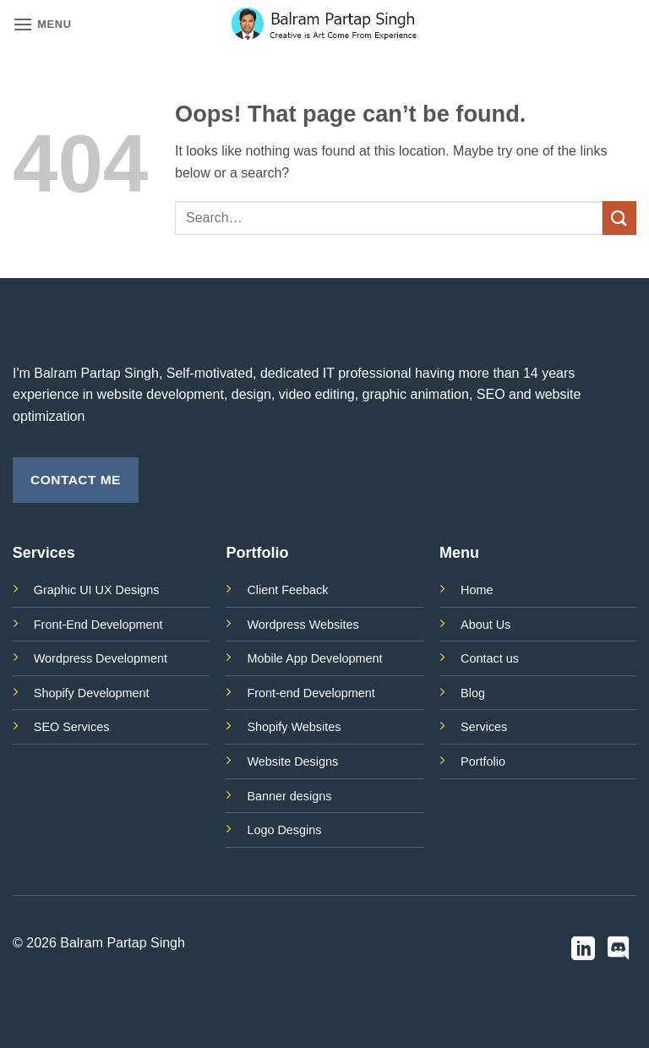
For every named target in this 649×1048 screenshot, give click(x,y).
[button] (42, 24)
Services (484, 727)
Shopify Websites (294, 727)
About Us (485, 624)
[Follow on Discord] (618, 950)
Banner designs (289, 796)
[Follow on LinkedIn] (583, 950)
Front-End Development (98, 624)
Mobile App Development (314, 658)
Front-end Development (310, 693)
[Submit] (619, 217)
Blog (473, 693)
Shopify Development (92, 693)
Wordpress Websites (302, 624)
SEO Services (72, 727)
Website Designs (292, 761)
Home (477, 590)
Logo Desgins (284, 830)
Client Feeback (287, 590)
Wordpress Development (100, 658)
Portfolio (483, 761)
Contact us (490, 658)
